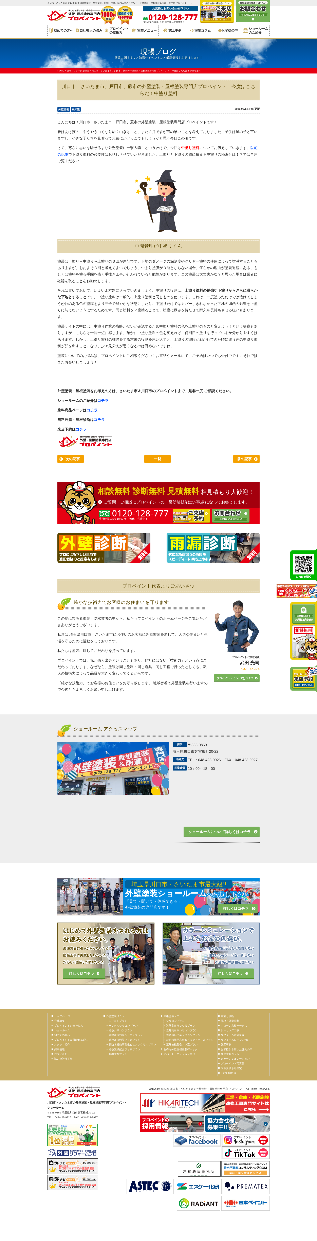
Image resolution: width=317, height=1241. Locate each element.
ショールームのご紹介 (255, 30)
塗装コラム (200, 30)
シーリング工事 (230, 1030)
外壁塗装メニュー (116, 1016)
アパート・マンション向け (179, 1054)
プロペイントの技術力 (117, 30)
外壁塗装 (63, 109)
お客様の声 (228, 30)
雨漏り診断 (227, 1016)
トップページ (62, 1016)
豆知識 (76, 109)
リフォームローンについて (236, 1039)
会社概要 (59, 1020)
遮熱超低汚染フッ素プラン (124, 1039)
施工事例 (172, 30)
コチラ (102, 401)
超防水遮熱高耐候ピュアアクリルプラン (132, 1044)
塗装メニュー (144, 30)
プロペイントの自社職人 (68, 1025)
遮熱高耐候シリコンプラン (182, 1030)
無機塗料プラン (118, 1054)
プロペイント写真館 (232, 1063)
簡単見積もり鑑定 (231, 1068)
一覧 (157, 459)
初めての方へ (61, 30)
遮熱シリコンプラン (120, 1030)
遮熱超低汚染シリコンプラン (126, 1035)
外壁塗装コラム (230, 1054)
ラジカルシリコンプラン (123, 1025)
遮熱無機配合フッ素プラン (124, 1049)
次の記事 (72, 459)
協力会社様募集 (63, 1058)
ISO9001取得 (228, 1073)
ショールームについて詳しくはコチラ (219, 832)
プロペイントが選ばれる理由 (71, 1039)
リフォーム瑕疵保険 (232, 1035)
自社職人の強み (89, 30)
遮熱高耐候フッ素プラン (180, 1025)
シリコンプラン (118, 1020)
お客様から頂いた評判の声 (236, 1049)
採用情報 (59, 1049)
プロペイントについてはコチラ (235, 678)
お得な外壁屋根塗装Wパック (181, 1049)
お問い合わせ (62, 1054)
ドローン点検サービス (234, 1025)
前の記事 (244, 459)
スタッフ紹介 (62, 1044)
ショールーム (62, 1030)
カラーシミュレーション (235, 1058)
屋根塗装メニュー (174, 1016)
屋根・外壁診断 (230, 1020)
